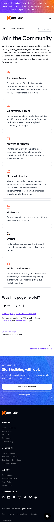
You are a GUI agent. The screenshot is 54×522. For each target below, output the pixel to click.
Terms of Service (21, 321)
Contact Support (8, 475)
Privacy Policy (7, 321)
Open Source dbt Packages (12, 460)
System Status (7, 485)
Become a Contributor (10, 456)
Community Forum (9, 463)
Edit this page (9, 331)
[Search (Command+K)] (50, 18)
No (18, 306)
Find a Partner (7, 482)
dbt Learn (5, 434)
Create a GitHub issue (26, 313)
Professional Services (9, 478)
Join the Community (9, 453)
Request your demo (27, 394)
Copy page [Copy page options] (44, 29)
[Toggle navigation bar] (3, 18)
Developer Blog (7, 441)
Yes (7, 306)
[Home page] (4, 28)
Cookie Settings (7, 520)
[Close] (52, 6)
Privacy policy (8, 313)
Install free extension (27, 386)
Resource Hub (7, 431)
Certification (6, 438)
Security (34, 514)
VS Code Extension (9, 428)
